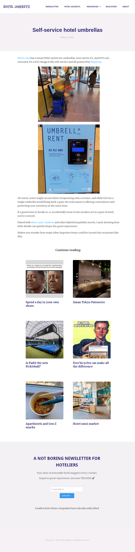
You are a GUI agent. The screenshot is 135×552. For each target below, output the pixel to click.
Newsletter (52, 7)
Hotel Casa (24, 58)
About (125, 7)
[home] (16, 6)
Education (111, 7)
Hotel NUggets (72, 7)
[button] (94, 7)
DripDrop (96, 61)
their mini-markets (42, 222)
